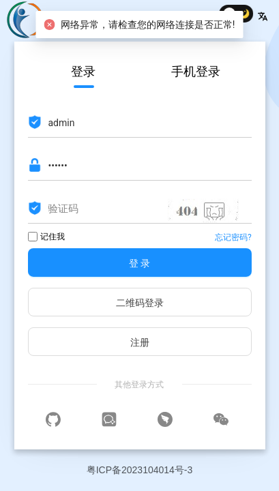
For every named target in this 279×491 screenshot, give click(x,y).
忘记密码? (233, 237)
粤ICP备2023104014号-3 (140, 469)
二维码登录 (140, 302)
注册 (139, 342)
